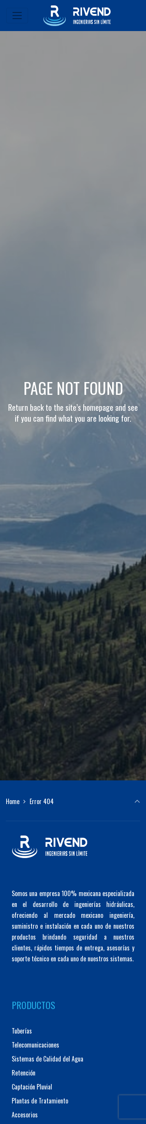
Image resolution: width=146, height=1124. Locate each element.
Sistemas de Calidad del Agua (47, 1058)
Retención (23, 1072)
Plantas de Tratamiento (40, 1100)
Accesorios (25, 1114)
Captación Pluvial (32, 1086)
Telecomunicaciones (35, 1044)
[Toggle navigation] (17, 15)
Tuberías (22, 1030)
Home (12, 801)
